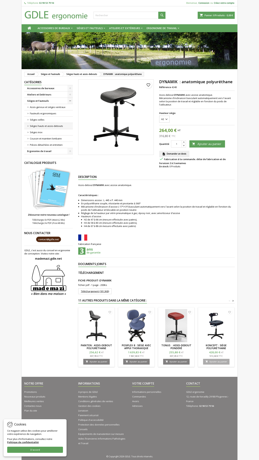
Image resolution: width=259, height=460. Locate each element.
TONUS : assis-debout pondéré (176, 347)
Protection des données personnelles (99, 424)
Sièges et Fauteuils (90, 28)
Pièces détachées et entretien (46, 144)
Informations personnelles (146, 392)
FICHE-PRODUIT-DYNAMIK (95, 280)
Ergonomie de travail (162, 28)
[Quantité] (176, 144)
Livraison (83, 410)
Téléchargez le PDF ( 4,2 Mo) (48, 219)
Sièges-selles (37, 119)
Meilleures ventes (34, 401)
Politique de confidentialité (23, 442)
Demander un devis (174, 154)
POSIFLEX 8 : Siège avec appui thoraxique (136, 347)
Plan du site (30, 410)
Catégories (33, 82)
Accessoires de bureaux (54, 28)
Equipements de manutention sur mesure (101, 434)
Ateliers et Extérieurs (124, 28)
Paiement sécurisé (88, 415)
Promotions (30, 392)
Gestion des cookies (89, 406)
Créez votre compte (224, 2)
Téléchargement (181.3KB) (95, 291)
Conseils (83, 429)
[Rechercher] (129, 15)
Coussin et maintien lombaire (46, 138)
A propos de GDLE (88, 392)
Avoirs (135, 401)
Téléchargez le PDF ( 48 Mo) (48, 223)
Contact (193, 383)
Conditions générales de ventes (95, 401)
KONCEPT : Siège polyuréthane (216, 347)
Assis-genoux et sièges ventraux (47, 107)
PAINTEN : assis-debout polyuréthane (96, 347)
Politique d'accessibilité (91, 420)
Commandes (139, 396)
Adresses (137, 406)
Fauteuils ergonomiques (43, 113)
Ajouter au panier (206, 144)
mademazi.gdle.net (48, 259)
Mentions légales (87, 396)
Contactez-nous (33, 406)
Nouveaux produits (34, 396)
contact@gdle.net (48, 239)
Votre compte (143, 383)
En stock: (164, 166)
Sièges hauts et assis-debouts (46, 126)
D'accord (35, 449)
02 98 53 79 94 (46, 2)
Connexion (203, 2)
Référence (165, 87)
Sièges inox (36, 132)
